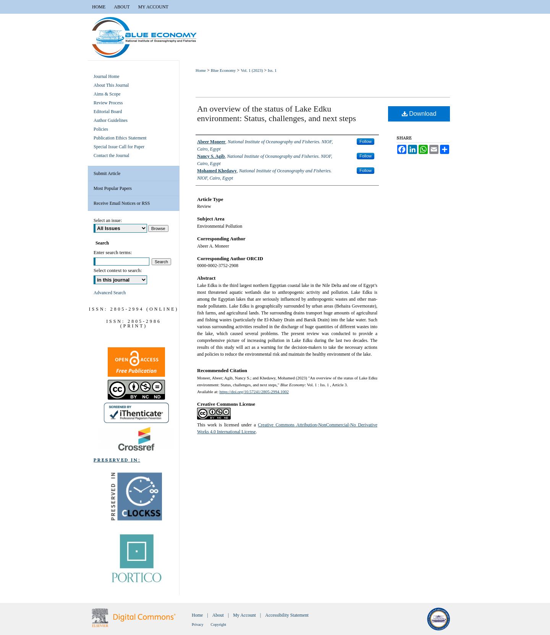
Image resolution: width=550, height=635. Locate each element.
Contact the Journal (111, 155)
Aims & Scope (107, 94)
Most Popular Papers (113, 188)
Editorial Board (108, 111)
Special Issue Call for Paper (119, 146)
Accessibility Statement (287, 615)
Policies (101, 129)
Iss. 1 (272, 70)
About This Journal (111, 85)
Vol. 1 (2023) (252, 70)
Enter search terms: (113, 252)
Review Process (108, 102)
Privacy (198, 624)
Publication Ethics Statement (120, 138)
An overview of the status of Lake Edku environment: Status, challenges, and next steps (276, 113)
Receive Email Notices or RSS (122, 203)
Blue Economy (223, 70)
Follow (365, 141)
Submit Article (107, 173)
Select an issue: (108, 220)
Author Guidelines (111, 120)
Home (201, 70)
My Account (244, 615)
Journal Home (107, 76)
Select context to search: (118, 270)
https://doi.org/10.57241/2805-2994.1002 (254, 391)
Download (419, 113)
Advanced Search (110, 292)
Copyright (218, 624)
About (218, 615)
